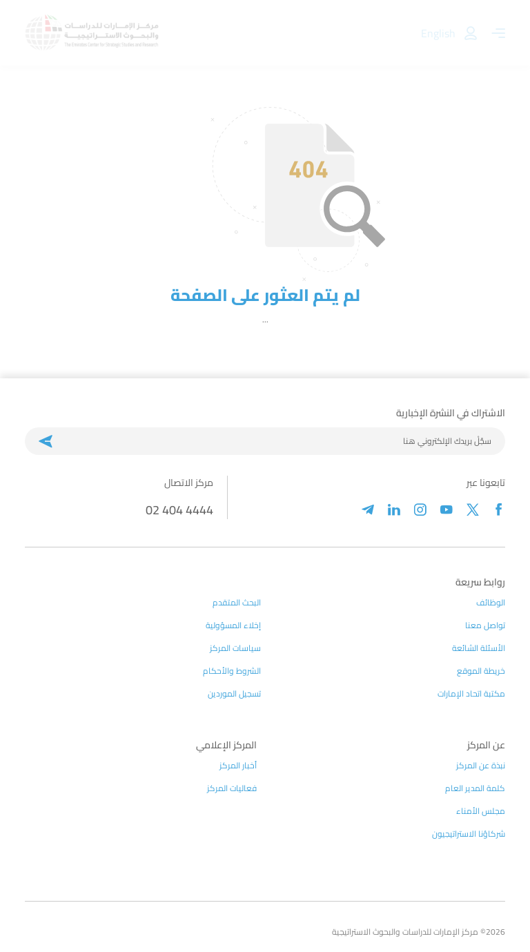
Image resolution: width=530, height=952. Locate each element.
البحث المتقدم (237, 602)
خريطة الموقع (481, 671)
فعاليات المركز (232, 788)
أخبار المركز (238, 765)
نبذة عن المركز (480, 765)
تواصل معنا (485, 625)
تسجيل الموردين (234, 694)
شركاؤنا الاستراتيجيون (468, 834)
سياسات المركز (235, 648)
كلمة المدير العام (475, 788)
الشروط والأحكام (232, 671)
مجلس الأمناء (480, 811)
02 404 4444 (179, 510)
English (438, 33)
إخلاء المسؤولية (233, 625)
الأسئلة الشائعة (478, 648)
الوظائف (490, 602)
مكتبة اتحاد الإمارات (471, 694)
